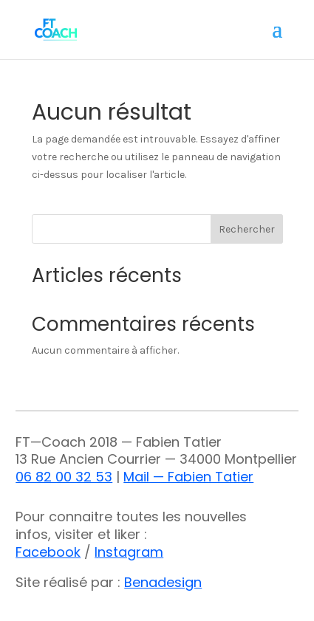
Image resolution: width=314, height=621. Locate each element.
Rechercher (247, 229)
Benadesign (163, 582)
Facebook (48, 552)
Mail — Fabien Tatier (188, 476)
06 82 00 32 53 (64, 476)
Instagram (129, 552)
